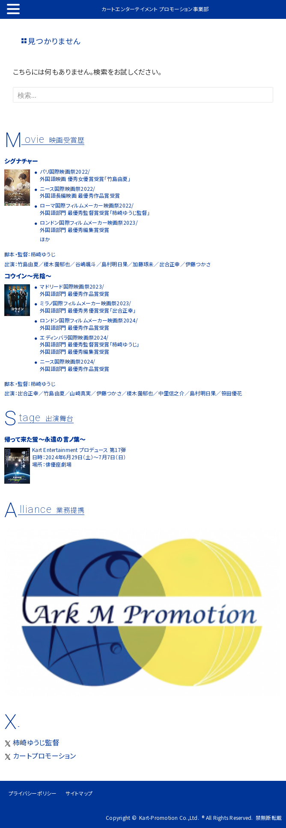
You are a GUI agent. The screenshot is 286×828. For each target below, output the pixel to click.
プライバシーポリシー (33, 793)
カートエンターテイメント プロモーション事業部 (155, 9)
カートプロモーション (40, 755)
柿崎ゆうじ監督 (31, 742)
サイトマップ (79, 793)
